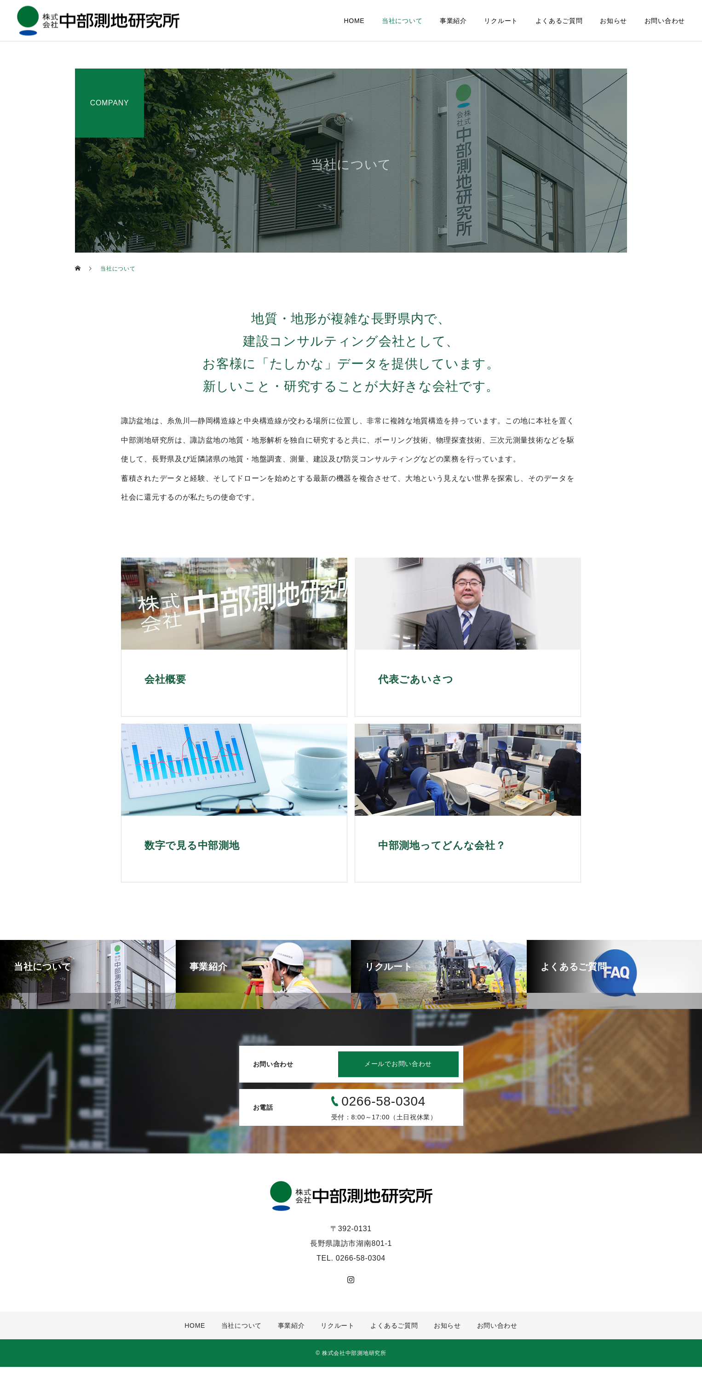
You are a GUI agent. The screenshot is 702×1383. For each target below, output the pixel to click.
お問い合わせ (664, 20)
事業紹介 (453, 20)
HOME (354, 20)
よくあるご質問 (559, 20)
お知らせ (613, 20)
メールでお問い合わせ (394, 1080)
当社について (402, 20)
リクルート (501, 20)
